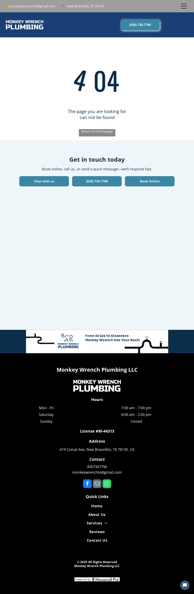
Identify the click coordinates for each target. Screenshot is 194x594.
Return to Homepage (97, 131)
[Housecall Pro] (105, 579)
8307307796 (97, 466)
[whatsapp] (106, 484)
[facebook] (87, 484)
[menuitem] (97, 506)
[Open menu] (184, 6)
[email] (97, 484)
